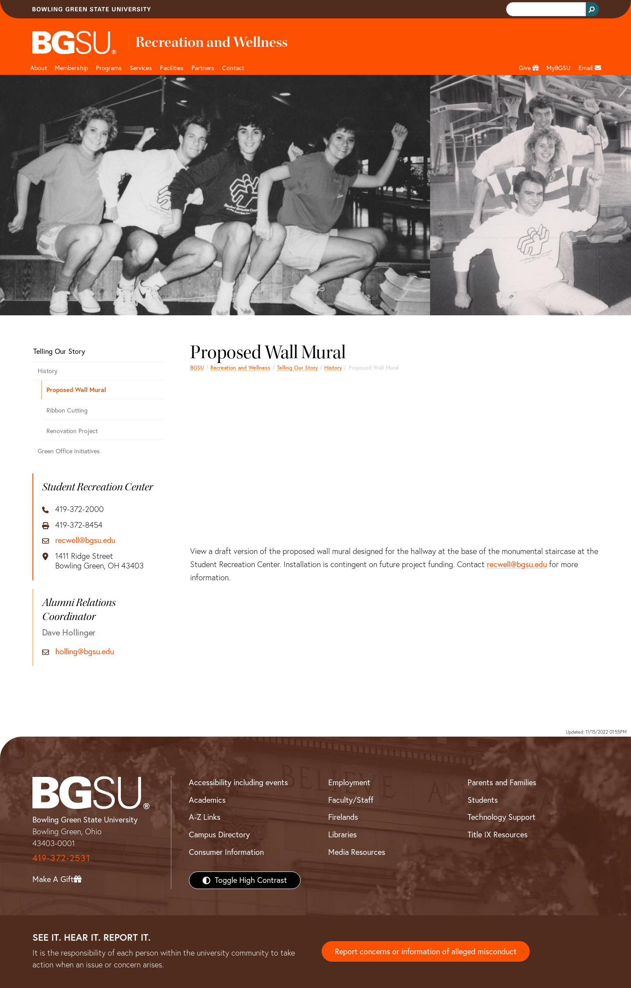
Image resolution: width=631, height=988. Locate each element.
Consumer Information (226, 852)
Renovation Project (72, 431)
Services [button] (141, 68)
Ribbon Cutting (67, 410)
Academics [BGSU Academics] (207, 800)
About (38, 68)
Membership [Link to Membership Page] (71, 68)
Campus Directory (219, 834)
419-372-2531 (61, 857)
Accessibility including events (238, 782)
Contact (233, 68)
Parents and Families (502, 782)
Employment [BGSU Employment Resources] (349, 782)
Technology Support (501, 817)
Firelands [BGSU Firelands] (343, 817)
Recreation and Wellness (240, 367)
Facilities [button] (172, 68)
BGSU (197, 367)
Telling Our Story (297, 367)
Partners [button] (202, 68)
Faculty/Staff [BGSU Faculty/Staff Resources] (350, 800)
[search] (545, 9)
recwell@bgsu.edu (517, 564)
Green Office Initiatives (69, 451)
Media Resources (356, 852)
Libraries (342, 834)
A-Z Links (204, 817)
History (333, 367)
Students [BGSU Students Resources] (483, 800)
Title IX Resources (498, 834)
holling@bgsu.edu (84, 651)
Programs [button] (109, 68)
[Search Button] (592, 9)
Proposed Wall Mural (76, 389)
